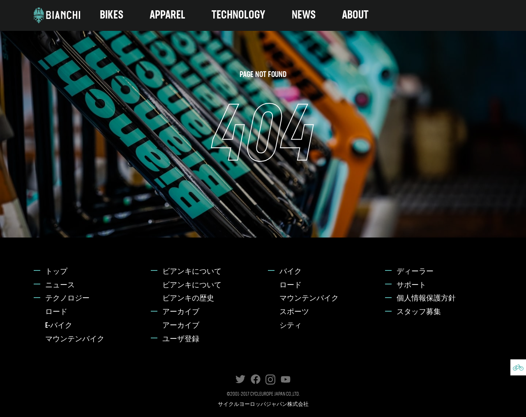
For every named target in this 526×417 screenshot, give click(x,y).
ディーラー (415, 271)
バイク (290, 271)
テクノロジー (67, 298)
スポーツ (294, 312)
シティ (290, 325)
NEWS (304, 15)
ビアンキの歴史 (188, 298)
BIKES (111, 15)
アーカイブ (180, 312)
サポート (411, 285)
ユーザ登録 (180, 339)
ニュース (60, 285)
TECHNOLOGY (238, 15)
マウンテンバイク (74, 339)
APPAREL (167, 15)
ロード (56, 312)
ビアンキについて (191, 271)
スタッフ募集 (419, 312)
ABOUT (355, 15)
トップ (56, 271)
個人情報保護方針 (426, 298)
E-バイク (58, 325)
